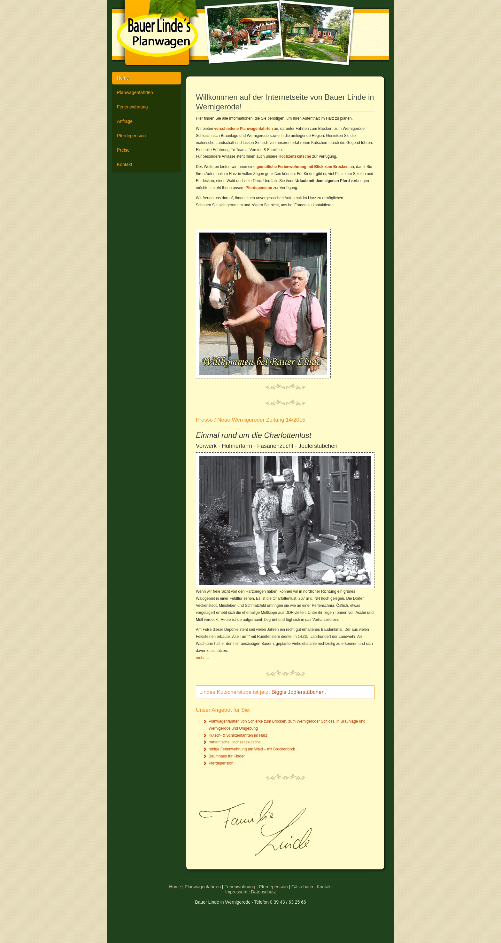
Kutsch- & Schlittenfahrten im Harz (238, 735)
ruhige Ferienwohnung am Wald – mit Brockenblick (252, 749)
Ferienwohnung (132, 106)
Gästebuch (302, 886)
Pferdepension (131, 135)
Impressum (236, 891)
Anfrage (125, 121)
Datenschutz (263, 891)
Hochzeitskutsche (295, 156)
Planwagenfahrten (135, 92)
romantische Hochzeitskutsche (235, 742)
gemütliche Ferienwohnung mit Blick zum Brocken (303, 166)
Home (123, 78)
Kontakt (124, 164)
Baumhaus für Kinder (227, 756)
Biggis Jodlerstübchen (298, 692)
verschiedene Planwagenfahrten (243, 128)
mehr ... (202, 657)
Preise (123, 150)
